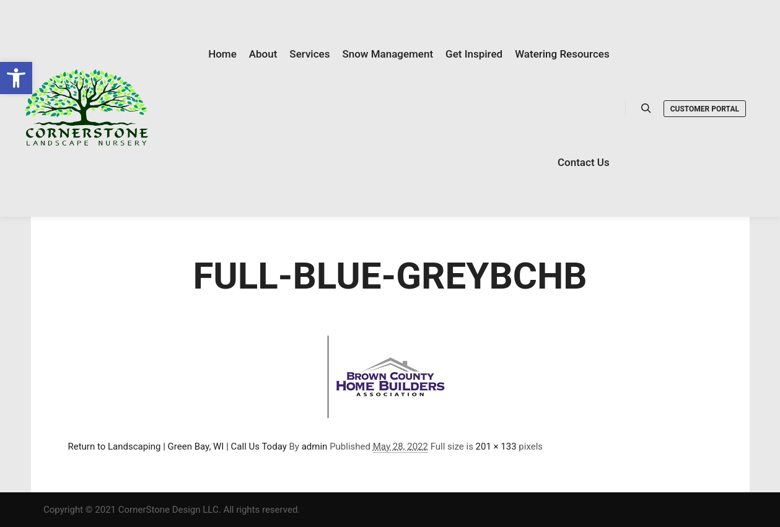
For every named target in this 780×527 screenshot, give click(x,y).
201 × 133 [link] (496, 446)
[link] (16, 78)
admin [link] (315, 446)
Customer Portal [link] (704, 109)
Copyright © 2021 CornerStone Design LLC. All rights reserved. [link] (171, 509)
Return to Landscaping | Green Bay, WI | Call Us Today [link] (177, 446)
